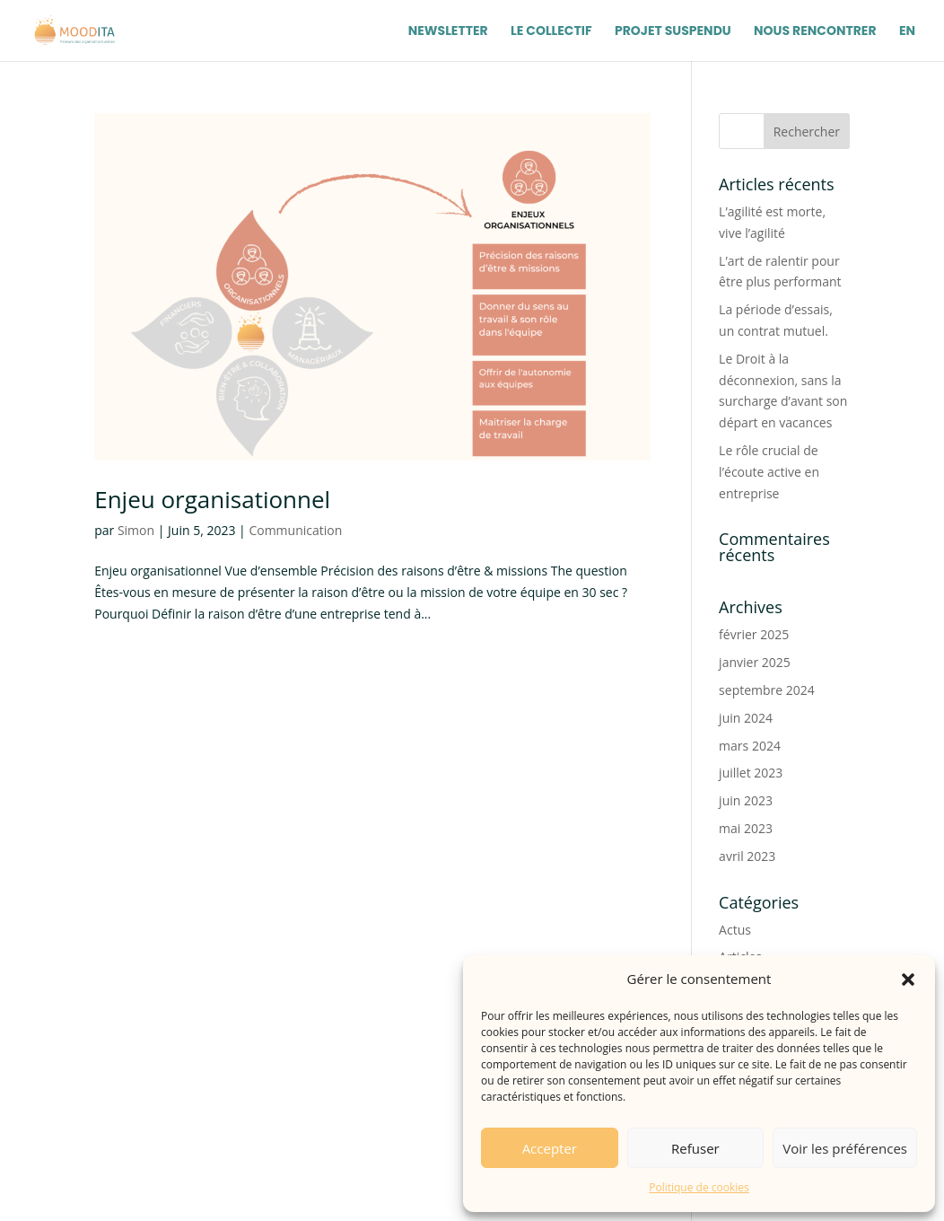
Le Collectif (551, 32)
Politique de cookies (699, 1187)
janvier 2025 (755, 662)
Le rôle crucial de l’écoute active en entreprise (769, 472)
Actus (735, 929)
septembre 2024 (767, 689)
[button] (908, 979)
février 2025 (754, 634)
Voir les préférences (844, 1148)
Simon (136, 530)
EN (907, 32)
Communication (295, 530)
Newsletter (448, 32)
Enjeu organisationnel (212, 499)
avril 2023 (747, 856)
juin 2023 (746, 800)
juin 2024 (746, 717)
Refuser (695, 1148)
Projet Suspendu (673, 32)
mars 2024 (750, 745)
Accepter (549, 1148)
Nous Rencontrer (815, 32)
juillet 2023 (750, 772)
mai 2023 (746, 828)
